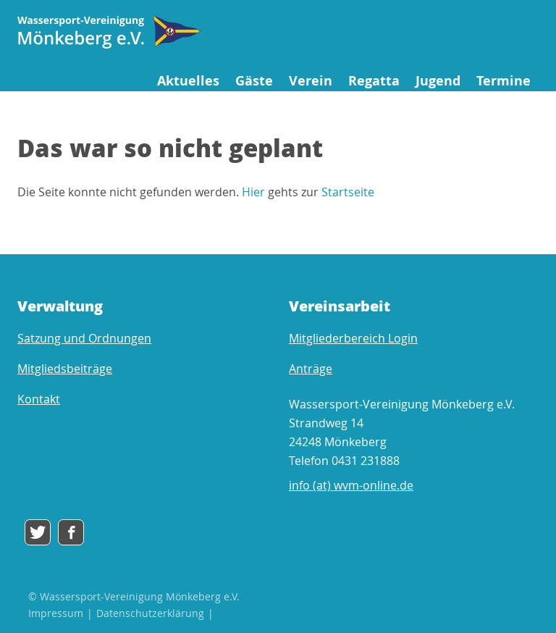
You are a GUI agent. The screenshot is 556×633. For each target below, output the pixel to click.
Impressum (55, 613)
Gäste (254, 81)
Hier (253, 192)
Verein (310, 81)
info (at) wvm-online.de (351, 485)
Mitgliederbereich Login (353, 338)
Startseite (347, 192)
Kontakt (38, 399)
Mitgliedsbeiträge (64, 369)
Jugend (438, 81)
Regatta (374, 81)
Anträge (310, 369)
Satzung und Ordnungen (84, 338)
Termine (503, 81)
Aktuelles (188, 81)
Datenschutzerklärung (150, 613)
